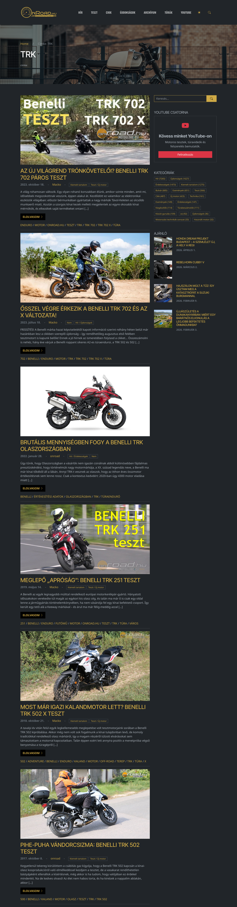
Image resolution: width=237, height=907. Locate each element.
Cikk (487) (160, 196)
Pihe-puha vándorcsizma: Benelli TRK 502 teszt (80, 848)
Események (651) (181, 190)
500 (22, 899)
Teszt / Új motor (99, 184)
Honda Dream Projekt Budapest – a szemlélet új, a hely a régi (195, 242)
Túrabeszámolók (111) (188, 207)
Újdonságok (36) (200, 213)
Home (24, 44)
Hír (80, 12)
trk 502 (102, 899)
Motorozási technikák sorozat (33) (172, 219)
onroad (55, 456)
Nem (69, 322)
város (133, 623)
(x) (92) (183, 213)
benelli (33, 359)
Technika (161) (197, 196)
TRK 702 (90, 225)
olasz (71, 899)
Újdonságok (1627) (179, 178)
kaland (79, 761)
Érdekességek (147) (186, 201)
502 (22, 761)
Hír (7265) (160, 178)
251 (22, 623)
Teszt (94, 12)
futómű (61, 623)
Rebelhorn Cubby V (190, 262)
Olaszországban (78, 496)
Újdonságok (127, 12)
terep (121, 761)
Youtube (186, 12)
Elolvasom (33, 217)
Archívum (150, 12)
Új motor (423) (177, 196)
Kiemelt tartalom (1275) (192, 184)
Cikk (108, 12)
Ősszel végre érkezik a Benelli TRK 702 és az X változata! (83, 312)
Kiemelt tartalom (79, 184)
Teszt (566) (199, 190)
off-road (107, 761)
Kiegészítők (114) (164, 207)
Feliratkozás (185, 154)
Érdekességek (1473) (166, 184)
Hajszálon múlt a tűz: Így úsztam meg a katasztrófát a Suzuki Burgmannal (195, 291)
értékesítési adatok (48, 496)
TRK (79, 225)
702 (22, 359)
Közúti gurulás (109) (165, 213)
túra (116, 225)
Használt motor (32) (204, 219)
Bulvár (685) (161, 190)
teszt (71, 225)
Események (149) (164, 201)
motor (40, 225)
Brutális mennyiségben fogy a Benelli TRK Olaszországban (81, 445)
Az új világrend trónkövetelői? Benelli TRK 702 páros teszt (84, 174)
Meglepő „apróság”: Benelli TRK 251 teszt (80, 580)
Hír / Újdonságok (83, 322)
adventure (36, 761)
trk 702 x (104, 225)
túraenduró (110, 496)
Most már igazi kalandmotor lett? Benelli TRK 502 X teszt (83, 710)
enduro (26, 225)
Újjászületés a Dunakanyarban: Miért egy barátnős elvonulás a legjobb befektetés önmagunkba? (196, 318)
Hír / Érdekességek (78, 456)
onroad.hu (55, 225)
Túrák (168, 12)
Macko (56, 184)
